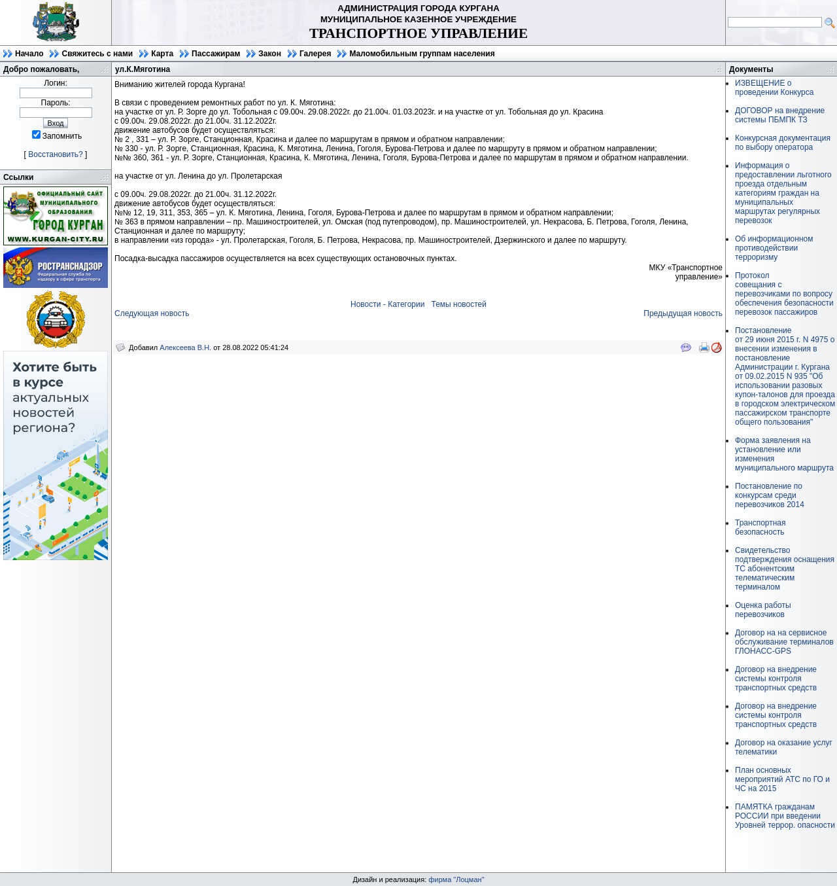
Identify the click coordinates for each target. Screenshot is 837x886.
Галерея (315, 53)
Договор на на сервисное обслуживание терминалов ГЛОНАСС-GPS (784, 642)
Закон (269, 53)
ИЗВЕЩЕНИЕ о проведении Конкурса (774, 88)
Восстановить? (55, 154)
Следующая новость (151, 313)
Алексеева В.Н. (185, 347)
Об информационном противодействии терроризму (774, 248)
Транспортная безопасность (760, 527)
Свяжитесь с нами (97, 53)
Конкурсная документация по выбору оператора (782, 142)
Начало (29, 53)
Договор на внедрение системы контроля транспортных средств (776, 678)
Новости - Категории (387, 304)
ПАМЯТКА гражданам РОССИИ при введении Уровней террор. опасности (785, 816)
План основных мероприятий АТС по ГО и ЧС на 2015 (782, 779)
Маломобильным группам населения (421, 53)
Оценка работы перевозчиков (763, 610)
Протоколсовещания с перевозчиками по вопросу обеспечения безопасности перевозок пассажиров (784, 294)
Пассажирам (216, 53)
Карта (162, 53)
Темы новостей (459, 304)
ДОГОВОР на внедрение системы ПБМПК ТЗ (780, 115)
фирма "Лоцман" (456, 879)
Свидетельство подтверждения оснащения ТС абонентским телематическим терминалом (784, 569)
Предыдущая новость (683, 313)
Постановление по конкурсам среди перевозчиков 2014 (769, 495)
